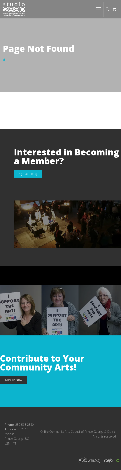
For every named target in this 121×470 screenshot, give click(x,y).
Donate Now (13, 380)
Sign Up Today (28, 174)
